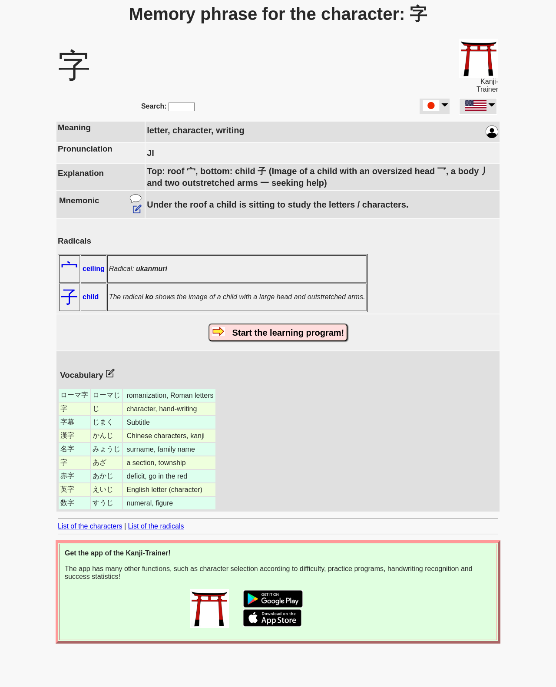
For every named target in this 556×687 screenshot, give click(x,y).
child (91, 297)
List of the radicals (156, 526)
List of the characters (90, 526)
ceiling (94, 268)
